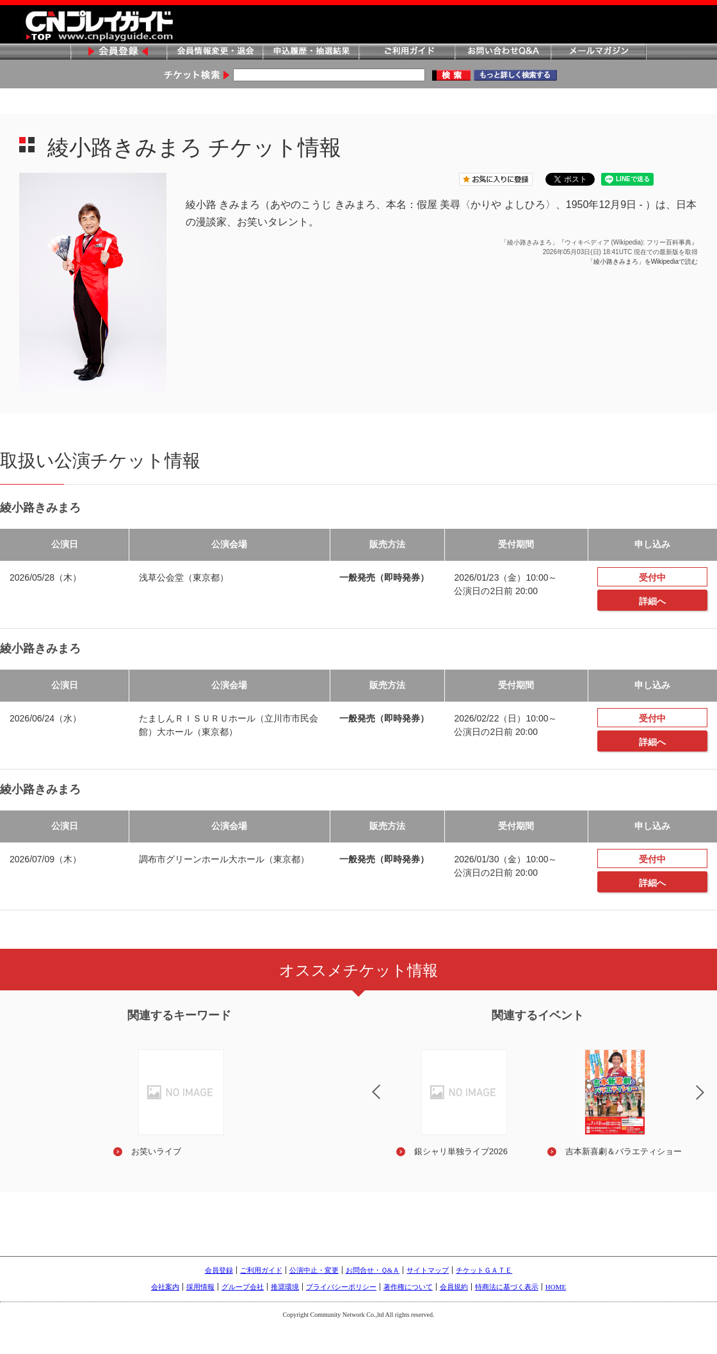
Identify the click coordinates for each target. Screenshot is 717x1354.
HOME (555, 1287)
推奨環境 (285, 1287)
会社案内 (165, 1287)
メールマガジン (599, 52)
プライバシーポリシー (341, 1287)
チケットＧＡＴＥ (484, 1270)
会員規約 (454, 1287)
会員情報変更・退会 (214, 52)
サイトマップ (428, 1270)
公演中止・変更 (314, 1270)
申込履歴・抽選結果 (310, 52)
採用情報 (200, 1287)
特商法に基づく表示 (506, 1287)
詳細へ (652, 601)
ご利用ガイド (406, 52)
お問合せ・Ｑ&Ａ (373, 1270)
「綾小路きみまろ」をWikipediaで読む (642, 261)
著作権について (408, 1287)
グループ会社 (243, 1287)
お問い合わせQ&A (503, 52)
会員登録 (118, 52)
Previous (365, 1083)
